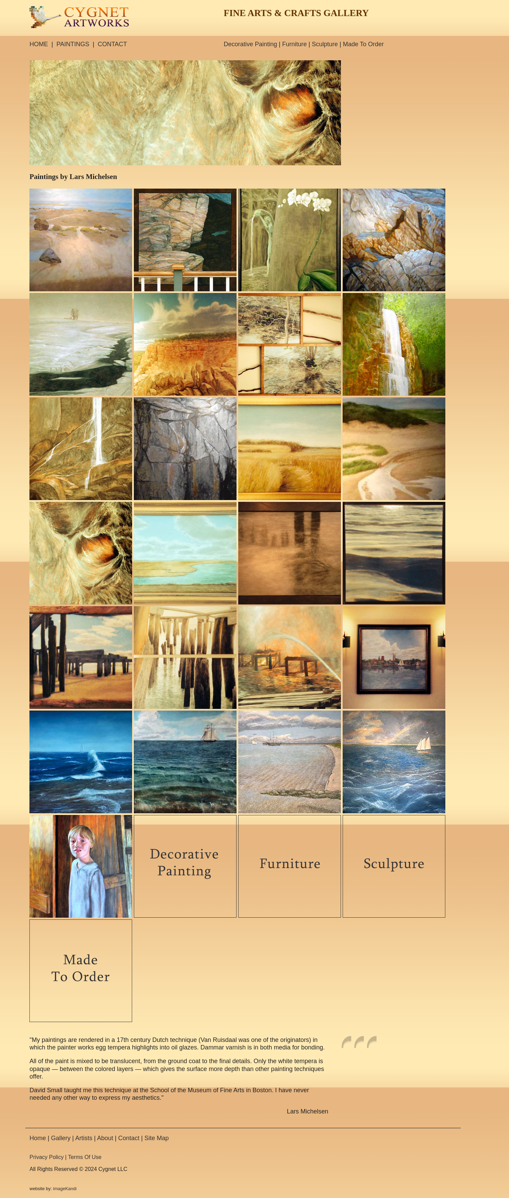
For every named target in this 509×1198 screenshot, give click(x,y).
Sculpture (325, 44)
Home (37, 1138)
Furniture (294, 44)
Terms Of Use (85, 1157)
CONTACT (112, 44)
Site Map (156, 1138)
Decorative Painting (250, 44)
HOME (38, 44)
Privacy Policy (46, 1157)
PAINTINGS (72, 44)
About (105, 1138)
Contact (128, 1138)
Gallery (61, 1138)
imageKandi (65, 1188)
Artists (83, 1138)
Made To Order (363, 44)
